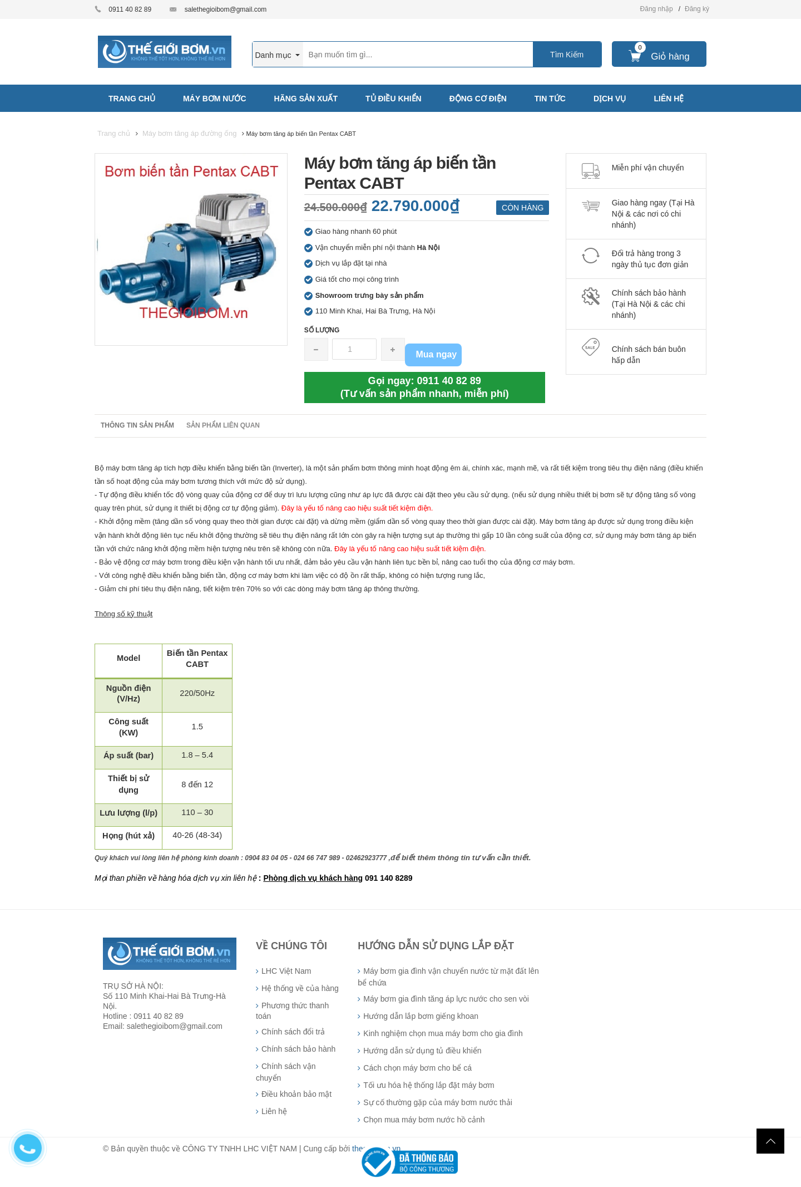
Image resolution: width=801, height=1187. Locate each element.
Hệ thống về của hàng (300, 988)
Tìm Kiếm (567, 54)
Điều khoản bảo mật (296, 1094)
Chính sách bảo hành (298, 1048)
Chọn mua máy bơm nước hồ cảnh (423, 1119)
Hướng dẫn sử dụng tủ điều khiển (422, 1050)
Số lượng (322, 330)
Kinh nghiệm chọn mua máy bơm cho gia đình (442, 1033)
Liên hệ (274, 1111)
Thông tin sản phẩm (137, 425)
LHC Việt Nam (286, 971)
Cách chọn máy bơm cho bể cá (417, 1067)
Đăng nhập (656, 9)
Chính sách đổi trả (293, 1031)
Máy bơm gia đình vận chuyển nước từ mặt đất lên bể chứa (448, 977)
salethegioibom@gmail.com (226, 9)
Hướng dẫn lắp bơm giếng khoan (420, 1016)
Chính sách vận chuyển (286, 1072)
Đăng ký (697, 9)
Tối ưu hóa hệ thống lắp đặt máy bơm (428, 1085)
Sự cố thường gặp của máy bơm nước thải (437, 1102)
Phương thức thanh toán (292, 1011)
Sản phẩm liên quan (223, 425)
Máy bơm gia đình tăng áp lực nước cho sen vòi (445, 998)
